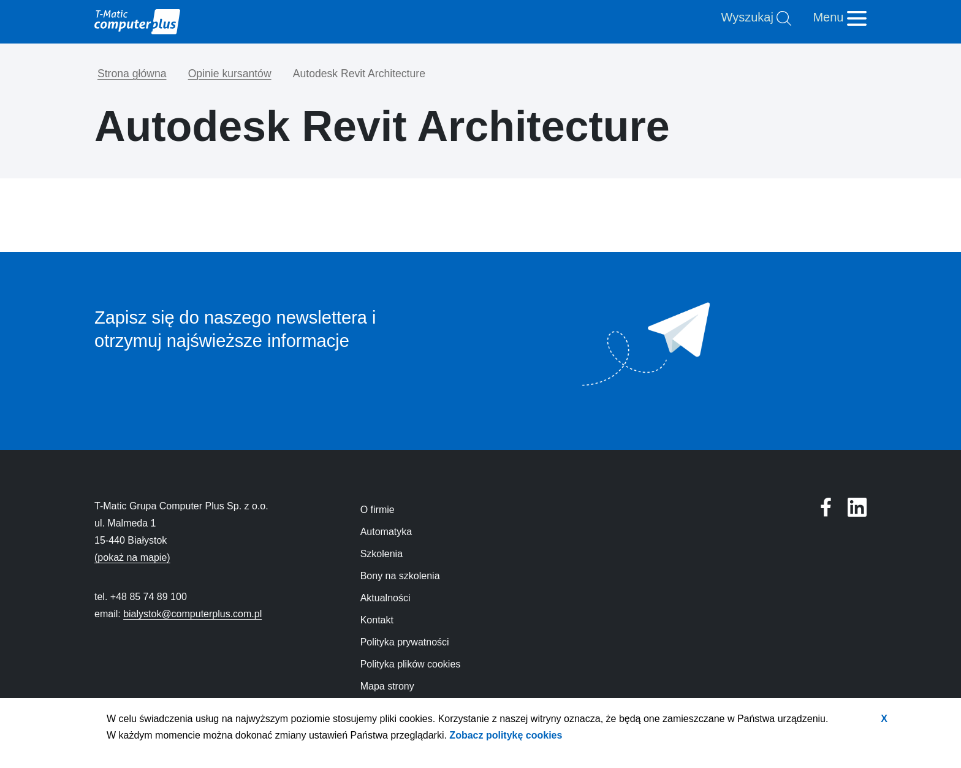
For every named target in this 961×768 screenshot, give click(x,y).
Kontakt (376, 620)
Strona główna (131, 73)
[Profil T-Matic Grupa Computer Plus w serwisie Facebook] (857, 507)
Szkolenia (381, 554)
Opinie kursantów (230, 73)
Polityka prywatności (404, 642)
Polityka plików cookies (410, 664)
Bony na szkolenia (400, 576)
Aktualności (385, 598)
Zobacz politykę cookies (505, 735)
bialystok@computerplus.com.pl (192, 614)
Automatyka (386, 532)
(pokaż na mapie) (132, 557)
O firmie (377, 509)
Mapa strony (387, 686)
